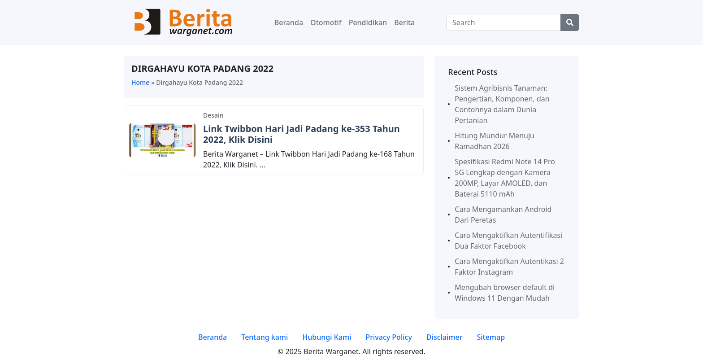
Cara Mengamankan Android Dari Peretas (503, 214)
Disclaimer (444, 337)
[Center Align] (569, 22)
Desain (213, 115)
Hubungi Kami (326, 337)
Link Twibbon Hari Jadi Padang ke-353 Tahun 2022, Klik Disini (301, 134)
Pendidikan (368, 22)
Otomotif (326, 22)
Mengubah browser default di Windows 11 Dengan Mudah (505, 292)
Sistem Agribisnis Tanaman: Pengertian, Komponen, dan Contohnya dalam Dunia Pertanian (502, 104)
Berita (404, 22)
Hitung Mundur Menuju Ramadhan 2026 (494, 141)
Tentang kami (264, 337)
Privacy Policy (388, 337)
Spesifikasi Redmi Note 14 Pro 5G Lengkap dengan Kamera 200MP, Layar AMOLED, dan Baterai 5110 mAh (505, 178)
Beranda (288, 22)
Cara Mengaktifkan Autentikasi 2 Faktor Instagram (509, 266)
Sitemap (491, 337)
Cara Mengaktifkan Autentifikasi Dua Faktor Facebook (508, 240)
